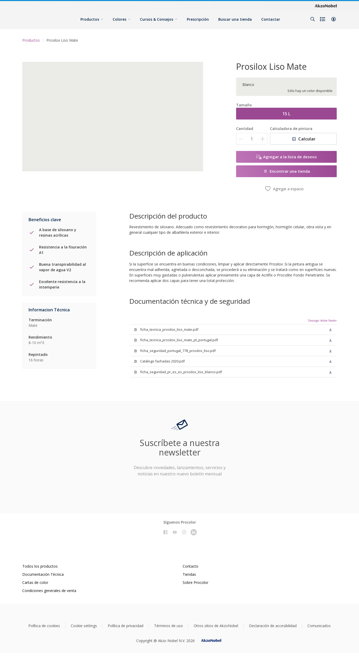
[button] (333, 19)
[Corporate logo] (326, 5)
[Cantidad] (251, 139)
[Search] (312, 19)
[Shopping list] (323, 19)
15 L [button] (286, 114)
